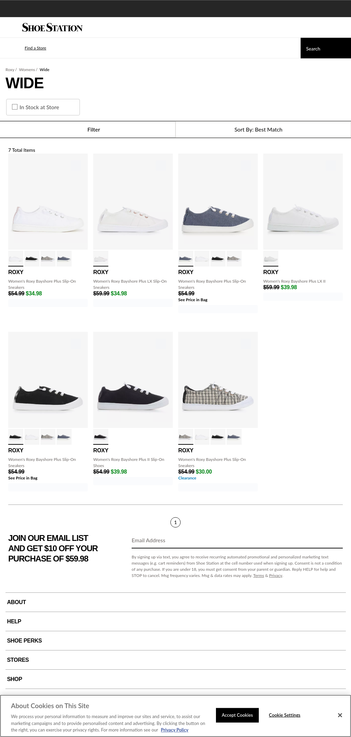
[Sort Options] (263, 129)
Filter (87, 129)
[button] (25, 48)
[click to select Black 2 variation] (31, 259)
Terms (258, 575)
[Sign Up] (335, 540)
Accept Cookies (237, 715)
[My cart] (342, 27)
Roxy (9, 69)
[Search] (326, 48)
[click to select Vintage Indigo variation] (64, 259)
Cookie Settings (285, 715)
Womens (27, 69)
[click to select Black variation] (100, 437)
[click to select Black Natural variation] (48, 259)
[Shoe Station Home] (52, 27)
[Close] (340, 715)
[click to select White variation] (100, 259)
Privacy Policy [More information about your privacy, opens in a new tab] (174, 730)
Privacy (275, 575)
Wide (44, 69)
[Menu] (10, 27)
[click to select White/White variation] (15, 259)
